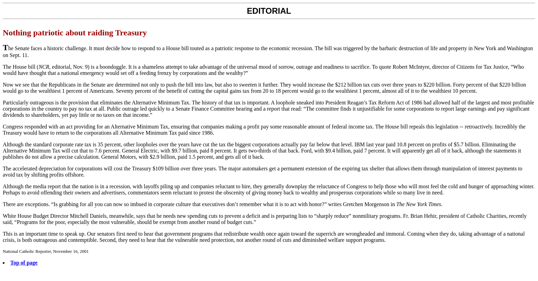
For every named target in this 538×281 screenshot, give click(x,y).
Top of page (23, 263)
